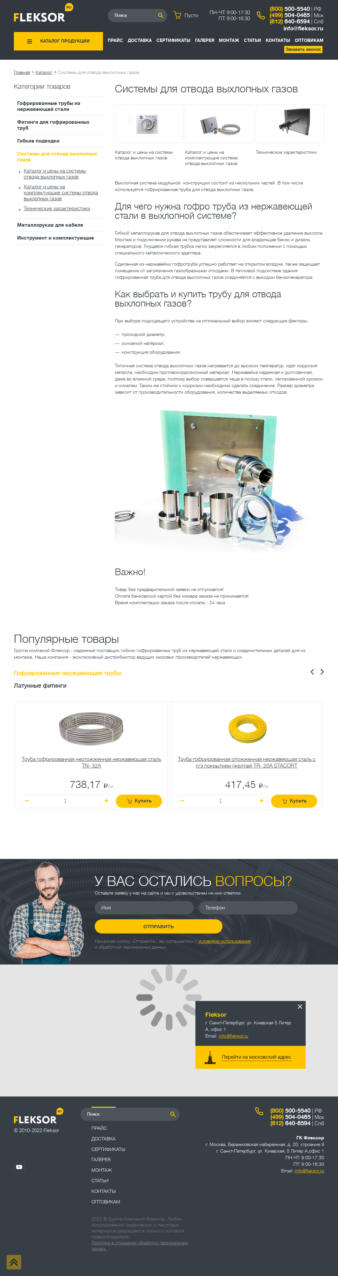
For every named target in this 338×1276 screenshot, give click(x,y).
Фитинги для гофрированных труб (53, 125)
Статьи (252, 40)
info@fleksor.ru (303, 28)
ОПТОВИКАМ (309, 40)
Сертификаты (173, 40)
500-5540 (290, 9)
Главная (22, 72)
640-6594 (290, 21)
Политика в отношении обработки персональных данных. (139, 1245)
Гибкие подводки (38, 141)
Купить (139, 801)
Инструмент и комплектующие (55, 238)
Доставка (140, 40)
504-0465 (290, 15)
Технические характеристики (57, 209)
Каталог (44, 72)
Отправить (144, 926)
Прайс (115, 40)
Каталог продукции (65, 41)
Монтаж (229, 40)
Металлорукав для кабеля (50, 225)
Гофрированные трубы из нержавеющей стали (48, 106)
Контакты (278, 40)
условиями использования (224, 940)
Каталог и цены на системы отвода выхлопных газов (55, 174)
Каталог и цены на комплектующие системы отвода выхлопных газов (61, 193)
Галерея (204, 40)
